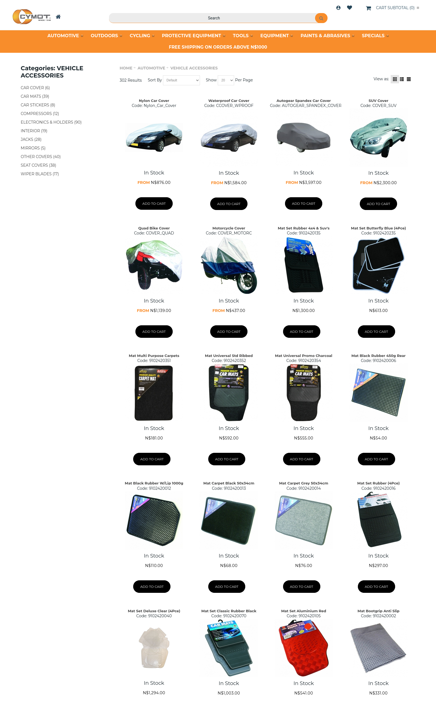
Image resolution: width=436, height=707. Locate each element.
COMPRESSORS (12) (40, 113)
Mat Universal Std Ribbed (229, 355)
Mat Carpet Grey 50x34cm (303, 483)
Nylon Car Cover (154, 100)
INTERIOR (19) (34, 130)
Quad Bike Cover (154, 228)
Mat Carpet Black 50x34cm (228, 483)
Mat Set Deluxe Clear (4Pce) (154, 611)
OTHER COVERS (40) (41, 156)
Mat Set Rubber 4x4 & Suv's (304, 228)
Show (211, 80)
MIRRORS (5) (33, 148)
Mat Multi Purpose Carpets (154, 355)
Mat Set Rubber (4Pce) (378, 483)
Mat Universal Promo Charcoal (303, 355)
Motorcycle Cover (228, 228)
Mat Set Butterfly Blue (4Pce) (378, 228)
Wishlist (349, 8)
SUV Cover (378, 100)
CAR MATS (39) (35, 96)
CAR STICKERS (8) (38, 105)
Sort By (155, 80)
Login (338, 8)
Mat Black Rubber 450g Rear (378, 355)
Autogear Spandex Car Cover (303, 100)
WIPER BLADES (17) (40, 173)
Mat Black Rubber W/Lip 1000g (154, 483)
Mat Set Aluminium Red (303, 611)
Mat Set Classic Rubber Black (228, 611)
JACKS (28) (31, 139)
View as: (381, 78)
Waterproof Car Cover (228, 100)
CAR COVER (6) (35, 87)
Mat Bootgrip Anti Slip (379, 611)
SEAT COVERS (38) (38, 165)
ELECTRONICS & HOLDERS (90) (51, 122)
